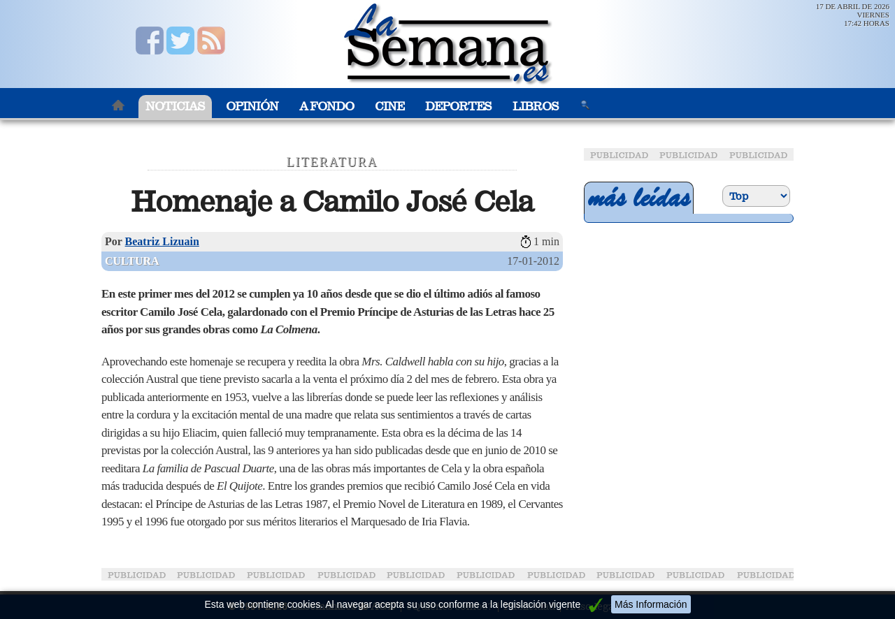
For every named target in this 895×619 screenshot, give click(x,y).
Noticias (175, 106)
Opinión (252, 106)
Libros (536, 106)
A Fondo (326, 106)
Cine (389, 106)
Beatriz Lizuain (162, 241)
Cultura (132, 261)
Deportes (458, 106)
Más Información (651, 604)
